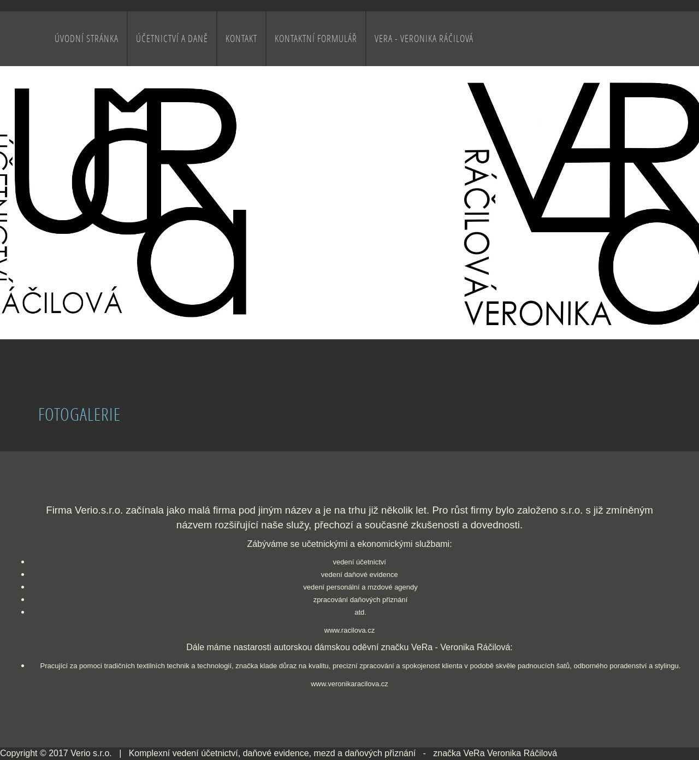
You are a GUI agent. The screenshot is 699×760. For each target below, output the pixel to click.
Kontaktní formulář (316, 38)
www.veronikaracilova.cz (349, 684)
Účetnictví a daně (172, 38)
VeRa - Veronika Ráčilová (424, 38)
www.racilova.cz (349, 630)
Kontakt (241, 38)
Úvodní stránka (87, 38)
